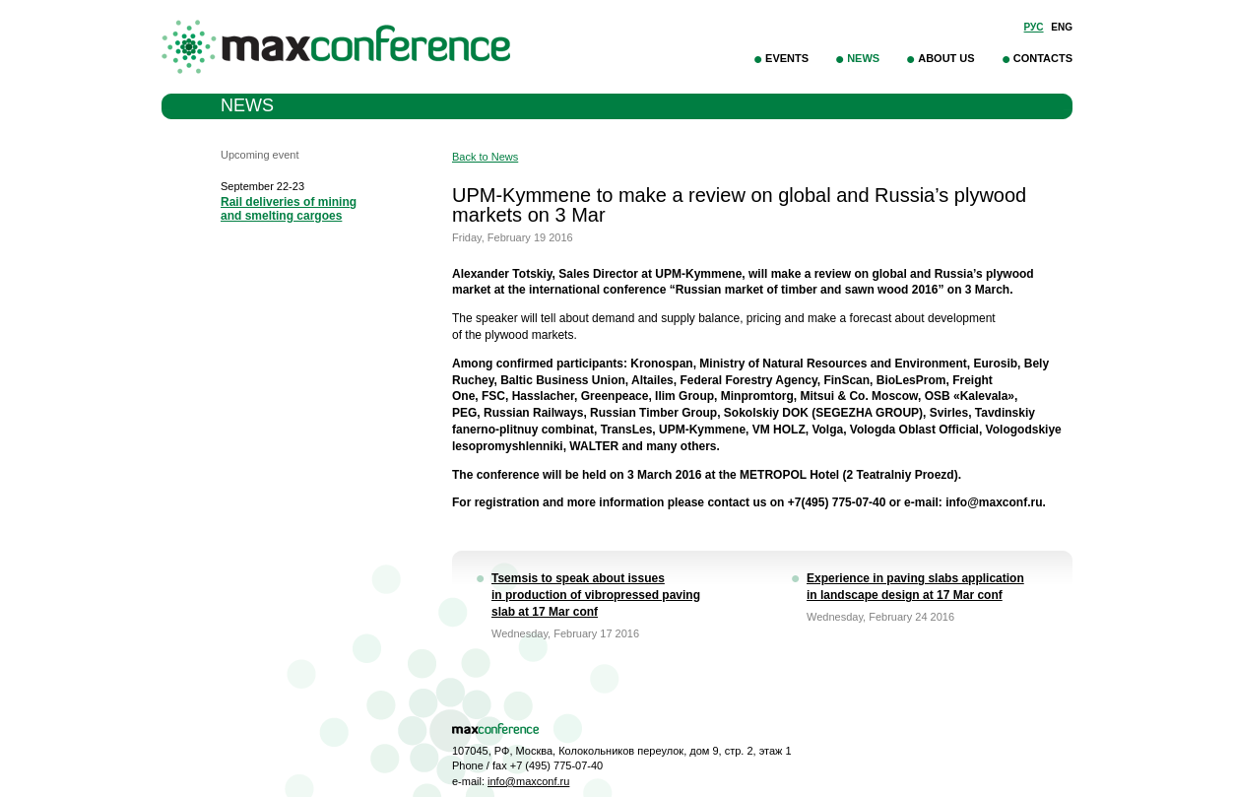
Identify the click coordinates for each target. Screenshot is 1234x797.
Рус (1034, 27)
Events (787, 58)
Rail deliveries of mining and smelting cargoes (289, 209)
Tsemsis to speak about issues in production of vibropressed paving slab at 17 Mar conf (595, 595)
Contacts (1042, 58)
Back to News (485, 157)
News (863, 58)
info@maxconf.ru (528, 781)
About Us (946, 58)
